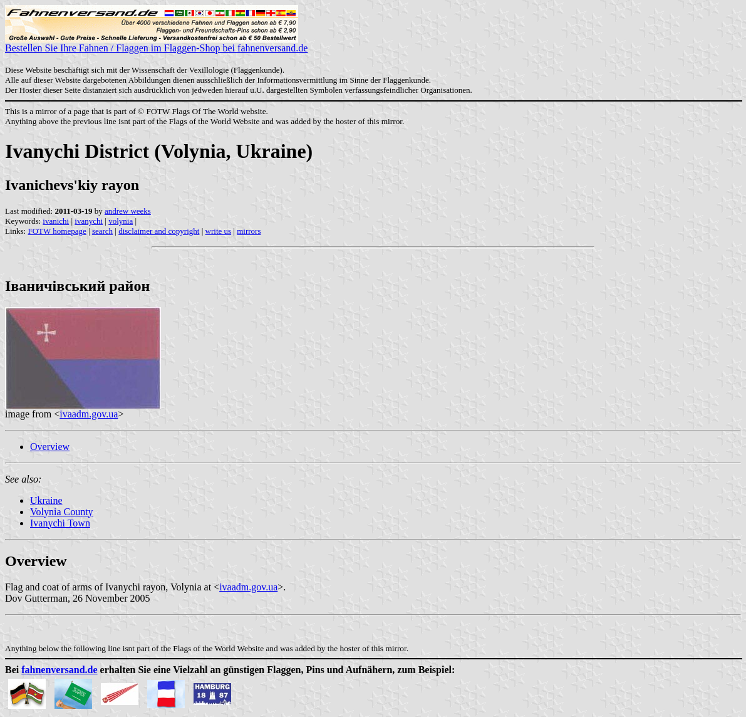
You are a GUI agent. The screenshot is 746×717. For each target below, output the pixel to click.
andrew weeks (128, 211)
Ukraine (46, 500)
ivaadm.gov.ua (89, 414)
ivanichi (56, 221)
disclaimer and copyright (158, 231)
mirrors (249, 231)
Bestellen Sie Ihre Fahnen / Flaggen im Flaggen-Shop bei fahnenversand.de (156, 43)
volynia (120, 221)
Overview (50, 446)
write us (218, 231)
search (102, 231)
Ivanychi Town (60, 523)
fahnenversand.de (59, 669)
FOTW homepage (57, 231)
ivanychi (89, 221)
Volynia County (61, 511)
